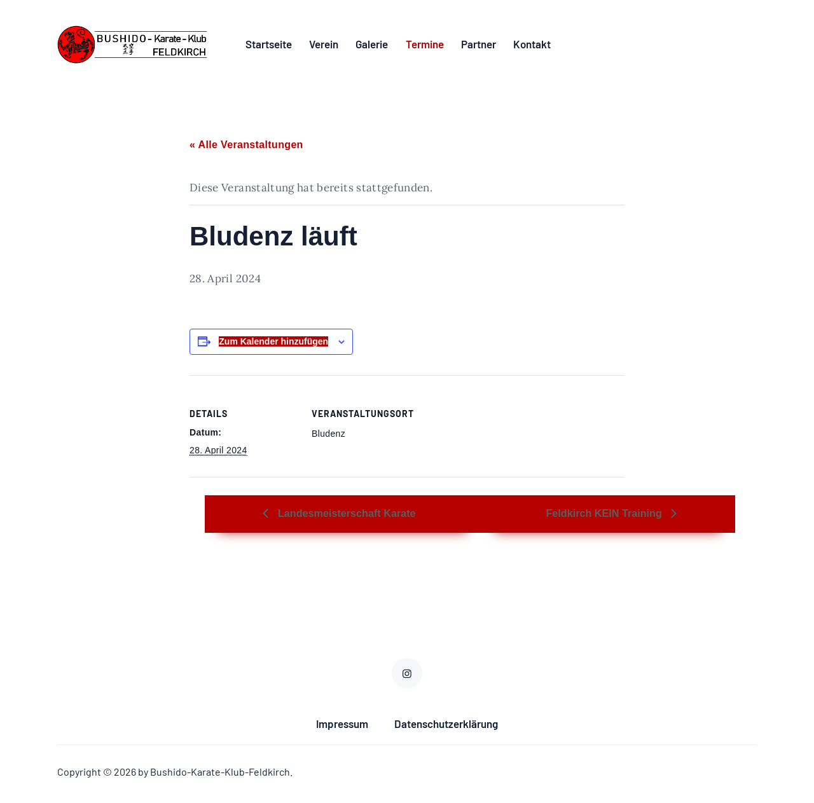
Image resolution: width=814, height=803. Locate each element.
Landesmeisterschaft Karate (368, 517)
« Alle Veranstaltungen (246, 147)
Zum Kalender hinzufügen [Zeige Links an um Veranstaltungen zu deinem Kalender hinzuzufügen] (273, 345)
